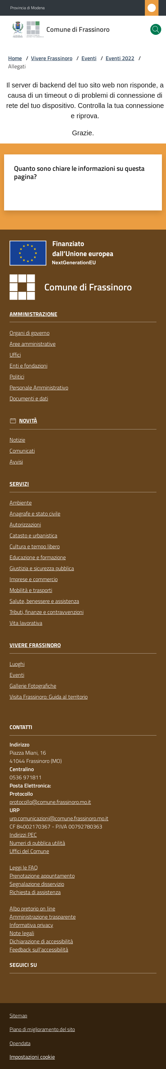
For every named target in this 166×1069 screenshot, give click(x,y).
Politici (17, 376)
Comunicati (22, 451)
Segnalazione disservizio (37, 884)
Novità (28, 420)
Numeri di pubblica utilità (37, 843)
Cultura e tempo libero (35, 546)
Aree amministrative (33, 344)
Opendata (20, 1043)
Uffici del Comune (29, 851)
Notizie (17, 440)
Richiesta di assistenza (35, 892)
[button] (156, 29)
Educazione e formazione (38, 557)
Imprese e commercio (34, 579)
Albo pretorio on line (32, 908)
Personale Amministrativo (39, 387)
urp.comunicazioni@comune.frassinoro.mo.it (59, 818)
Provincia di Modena (27, 8)
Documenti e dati (29, 398)
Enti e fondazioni (28, 365)
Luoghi (17, 664)
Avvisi (16, 461)
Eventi (88, 58)
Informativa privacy (31, 925)
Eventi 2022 (120, 58)
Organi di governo (29, 333)
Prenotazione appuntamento (42, 876)
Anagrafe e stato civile (35, 513)
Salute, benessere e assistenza (44, 601)
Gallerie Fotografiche (33, 686)
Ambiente (21, 502)
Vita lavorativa (26, 623)
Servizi (19, 484)
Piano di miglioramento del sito (42, 1029)
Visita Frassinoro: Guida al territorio (49, 697)
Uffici (15, 355)
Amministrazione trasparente (43, 917)
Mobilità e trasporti (31, 590)
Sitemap (18, 1015)
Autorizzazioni (25, 524)
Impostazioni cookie (32, 1057)
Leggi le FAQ (24, 867)
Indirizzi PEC (23, 835)
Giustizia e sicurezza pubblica (42, 568)
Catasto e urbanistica (33, 535)
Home (15, 58)
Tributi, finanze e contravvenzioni (47, 612)
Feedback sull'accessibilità (39, 949)
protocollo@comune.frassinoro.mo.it (50, 802)
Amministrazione (33, 314)
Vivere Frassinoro (51, 58)
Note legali (22, 933)
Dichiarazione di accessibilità (41, 941)
